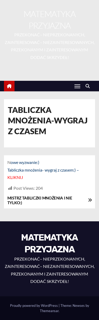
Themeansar (49, 311)
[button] (89, 86)
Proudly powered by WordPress (34, 305)
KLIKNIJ (15, 177)
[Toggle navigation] (77, 86)
